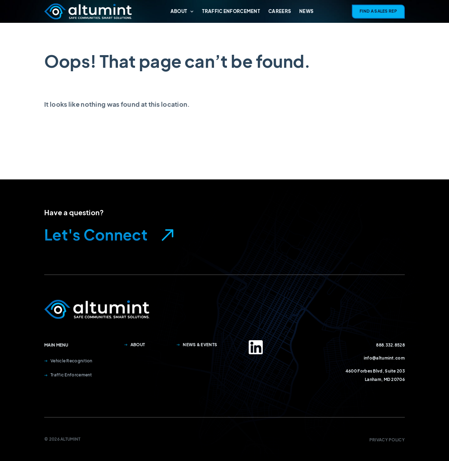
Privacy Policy (387, 439)
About (182, 11)
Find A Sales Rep (378, 11)
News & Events (196, 344)
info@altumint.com (384, 358)
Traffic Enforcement (231, 11)
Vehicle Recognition (68, 360)
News (306, 11)
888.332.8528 (390, 345)
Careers (279, 11)
